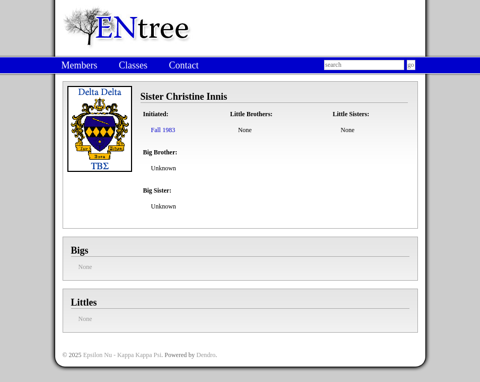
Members (80, 65)
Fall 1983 (163, 130)
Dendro (205, 355)
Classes (133, 65)
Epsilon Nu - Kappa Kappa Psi (122, 355)
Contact (183, 65)
